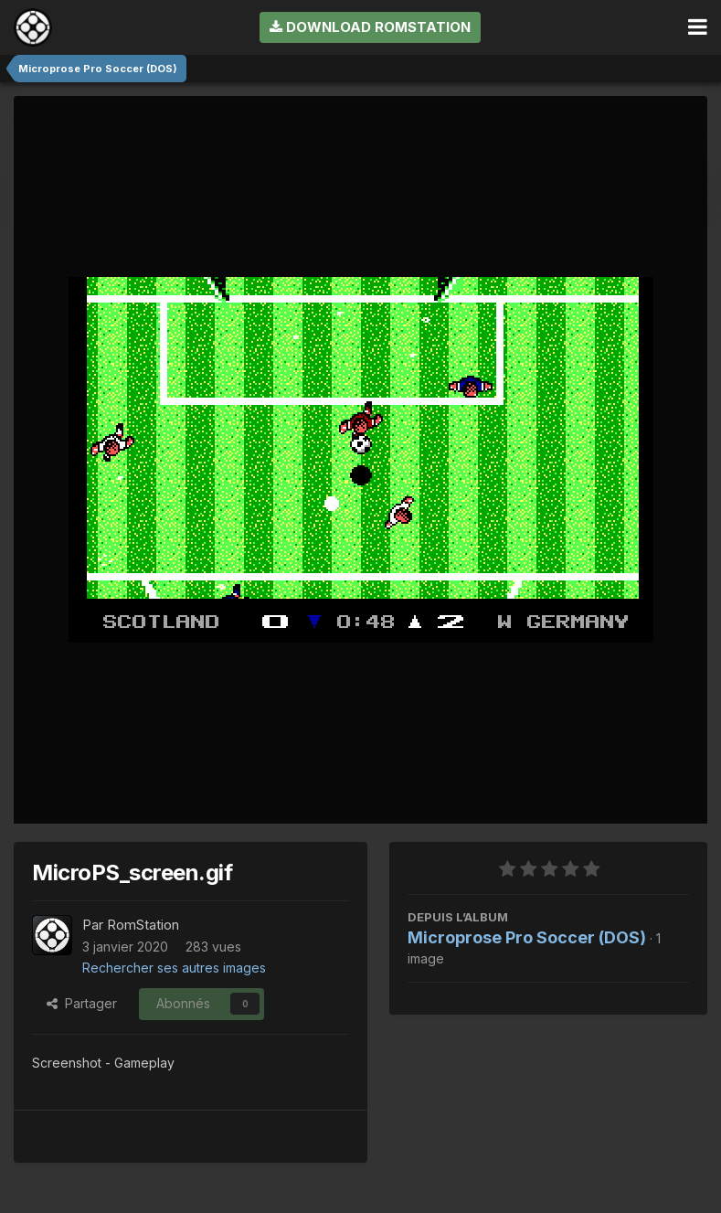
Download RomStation (370, 27)
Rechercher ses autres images (174, 967)
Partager (82, 1003)
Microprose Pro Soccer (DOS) (527, 937)
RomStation (143, 924)
